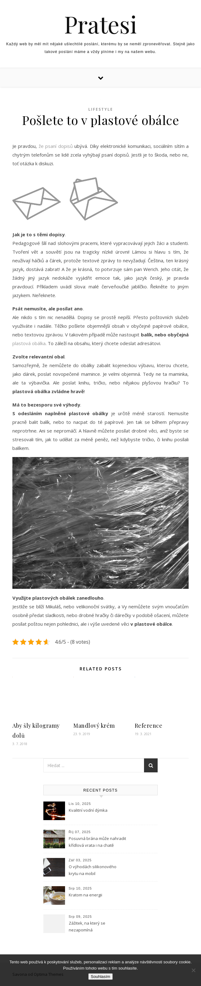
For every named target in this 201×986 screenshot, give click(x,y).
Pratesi (100, 24)
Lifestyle (100, 109)
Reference (149, 725)
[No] (193, 970)
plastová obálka (29, 343)
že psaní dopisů (56, 146)
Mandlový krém (94, 725)
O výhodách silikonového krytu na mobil (92, 870)
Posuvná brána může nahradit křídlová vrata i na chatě (97, 842)
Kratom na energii (85, 895)
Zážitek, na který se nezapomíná (87, 926)
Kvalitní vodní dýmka (88, 810)
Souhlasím (100, 976)
